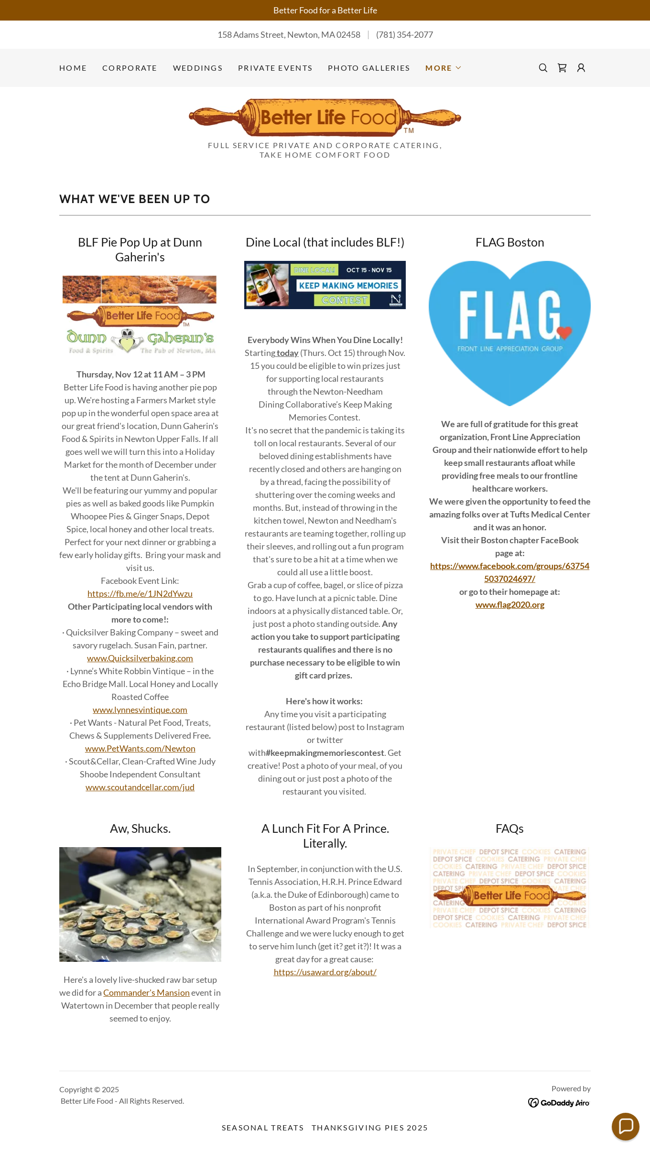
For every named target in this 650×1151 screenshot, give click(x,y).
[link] (562, 67)
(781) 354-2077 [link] (404, 34)
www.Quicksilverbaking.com (140, 658)
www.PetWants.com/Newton (140, 748)
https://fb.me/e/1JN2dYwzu (140, 593)
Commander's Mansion (146, 992)
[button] (443, 68)
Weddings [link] (198, 67)
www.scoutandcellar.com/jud (140, 787)
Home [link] (73, 67)
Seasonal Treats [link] (263, 1127)
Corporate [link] (130, 67)
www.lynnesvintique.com (140, 709)
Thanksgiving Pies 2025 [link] (370, 1127)
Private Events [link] (275, 67)
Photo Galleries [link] (369, 67)
